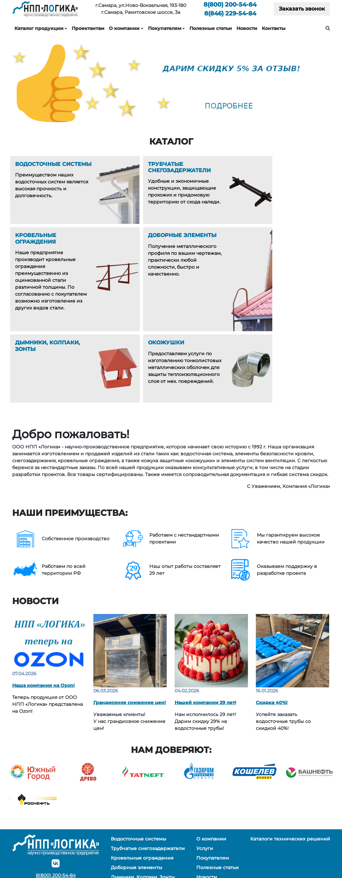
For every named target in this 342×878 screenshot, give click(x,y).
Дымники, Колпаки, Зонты (143, 822)
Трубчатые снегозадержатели (148, 793)
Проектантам (88, 28)
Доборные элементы (136, 812)
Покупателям (164, 28)
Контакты (273, 28)
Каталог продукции (38, 28)
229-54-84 (230, 13)
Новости (246, 28)
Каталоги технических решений (290, 784)
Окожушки (124, 832)
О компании (124, 28)
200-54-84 (230, 4)
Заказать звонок (302, 9)
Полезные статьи (210, 28)
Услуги (204, 793)
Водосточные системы (138, 784)
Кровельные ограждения (142, 803)
